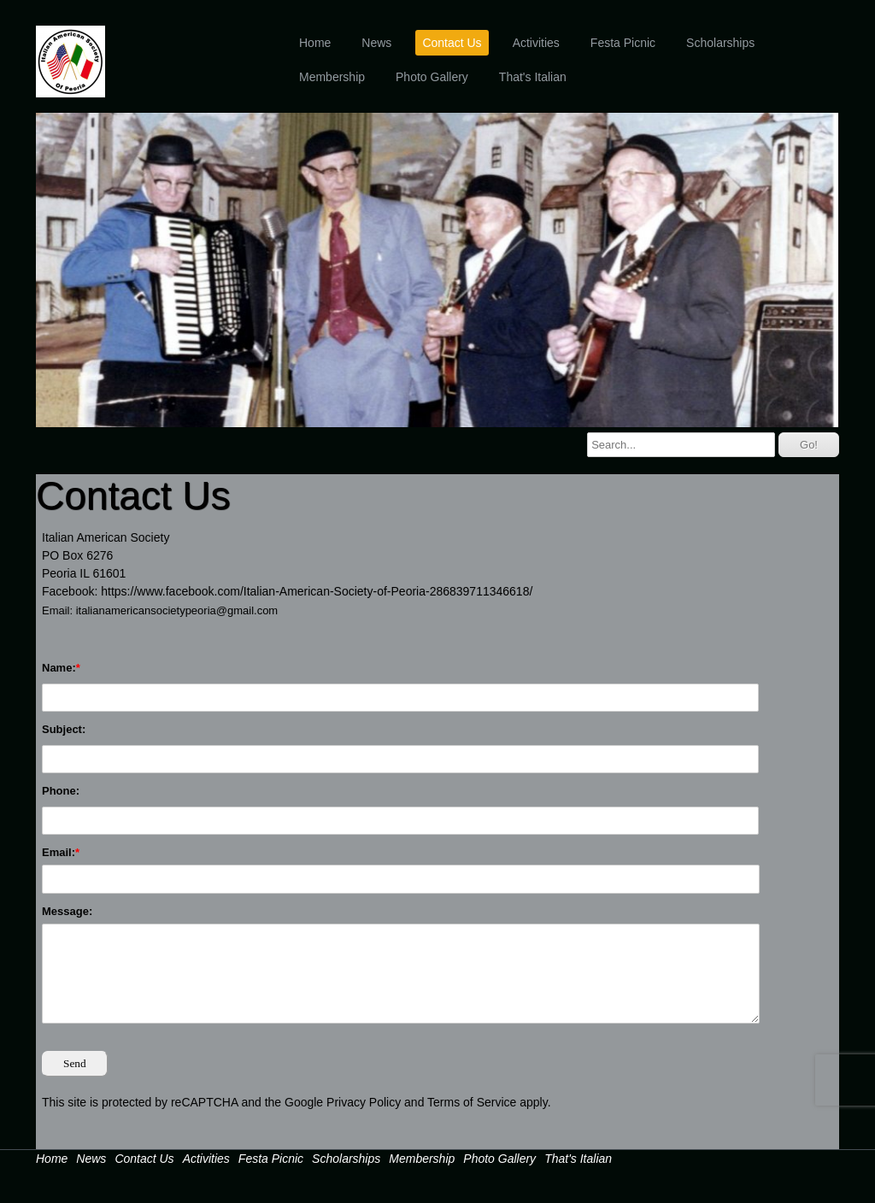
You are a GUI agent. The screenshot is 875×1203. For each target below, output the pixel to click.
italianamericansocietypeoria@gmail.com (177, 610)
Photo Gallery (432, 77)
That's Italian (533, 77)
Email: (58, 852)
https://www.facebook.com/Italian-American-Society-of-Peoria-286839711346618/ (316, 591)
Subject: (63, 729)
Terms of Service (471, 1102)
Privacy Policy (363, 1102)
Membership (332, 77)
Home (315, 43)
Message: (67, 911)
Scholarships (720, 43)
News (376, 43)
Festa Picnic (622, 43)
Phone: (60, 790)
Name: (59, 667)
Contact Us (451, 43)
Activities (536, 43)
